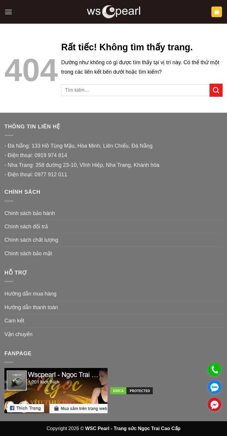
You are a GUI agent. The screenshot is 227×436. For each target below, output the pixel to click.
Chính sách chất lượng (31, 240)
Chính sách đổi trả (26, 227)
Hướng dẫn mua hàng (30, 294)
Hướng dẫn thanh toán (31, 307)
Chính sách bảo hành (29, 213)
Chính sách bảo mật (28, 253)
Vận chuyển (18, 334)
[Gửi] (216, 90)
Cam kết (14, 321)
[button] (8, 12)
